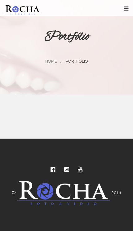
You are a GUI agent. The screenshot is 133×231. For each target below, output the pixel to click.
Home (51, 61)
